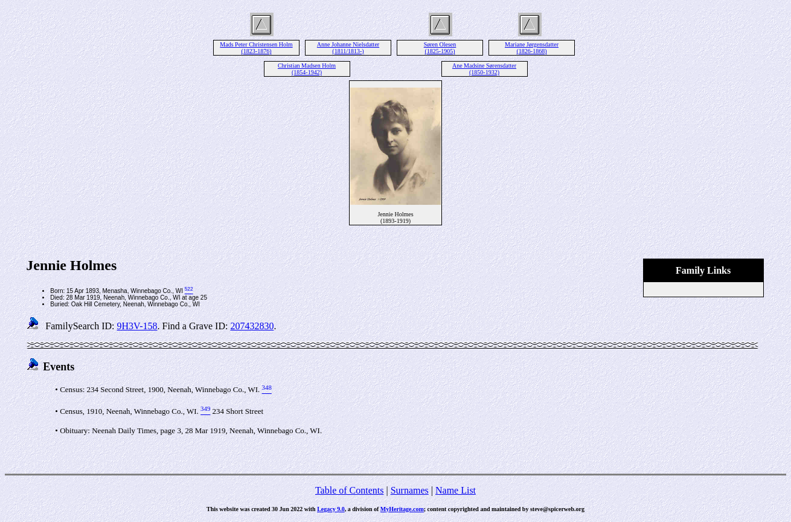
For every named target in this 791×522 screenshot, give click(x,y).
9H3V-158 (137, 326)
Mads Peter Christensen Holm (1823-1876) (256, 47)
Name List (455, 490)
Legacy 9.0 (331, 509)
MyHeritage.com (402, 509)
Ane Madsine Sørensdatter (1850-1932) (484, 69)
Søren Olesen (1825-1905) (440, 47)
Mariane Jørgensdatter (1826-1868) (532, 47)
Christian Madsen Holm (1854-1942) (307, 69)
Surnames (410, 490)
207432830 (252, 326)
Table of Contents (349, 490)
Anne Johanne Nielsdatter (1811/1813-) (348, 47)
